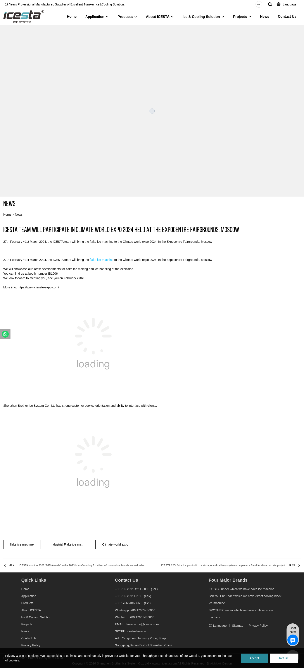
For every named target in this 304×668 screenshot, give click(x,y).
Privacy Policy (30, 645)
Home (71, 16)
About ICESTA (157, 17)
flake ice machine (101, 260)
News (264, 16)
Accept (254, 658)
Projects (240, 17)
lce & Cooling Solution (201, 17)
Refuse (284, 658)
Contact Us (287, 16)
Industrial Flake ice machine (70, 544)
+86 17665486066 (127, 603)
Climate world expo (115, 544)
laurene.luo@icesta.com (142, 624)
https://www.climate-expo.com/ (38, 287)
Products (125, 17)
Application (94, 17)
